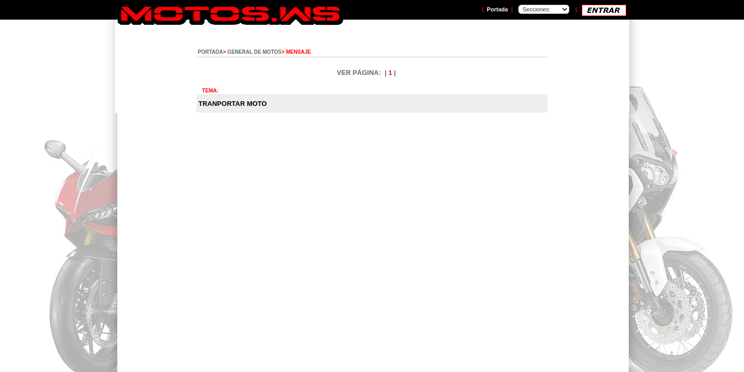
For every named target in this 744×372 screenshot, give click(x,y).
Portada (497, 9)
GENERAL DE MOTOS (254, 52)
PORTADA (210, 52)
